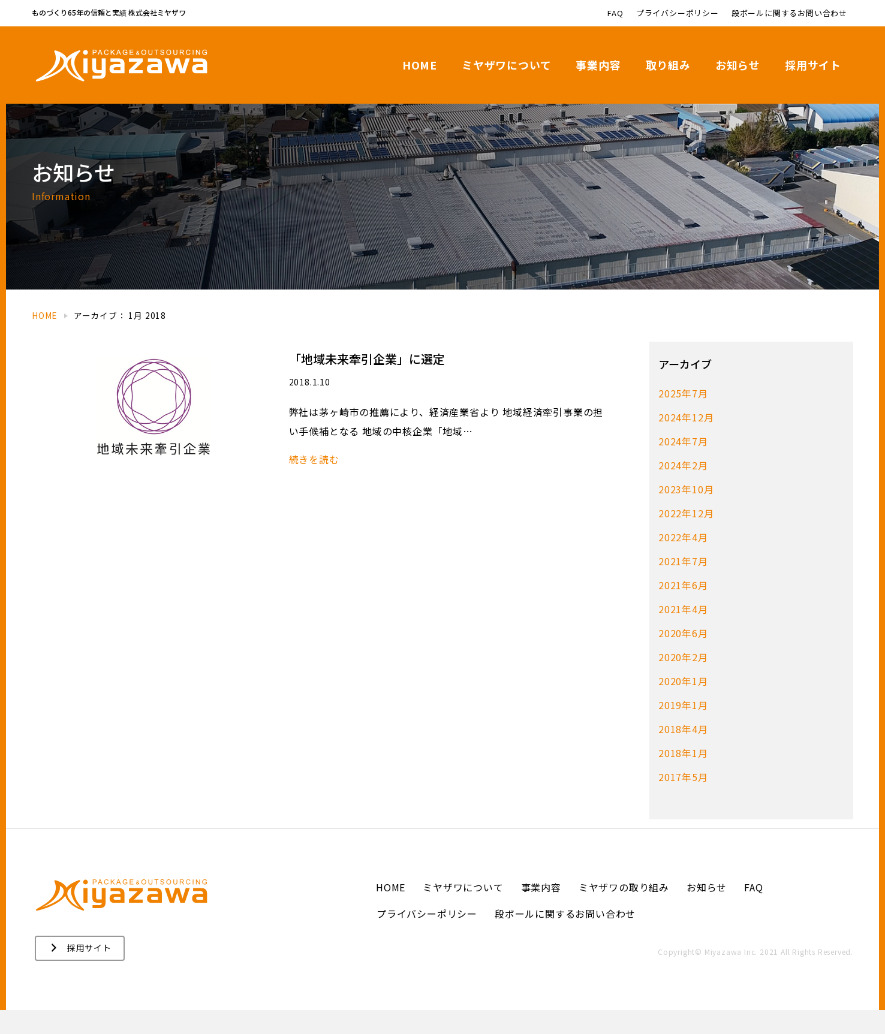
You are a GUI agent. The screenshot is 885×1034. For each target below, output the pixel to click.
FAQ (753, 911)
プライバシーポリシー (427, 937)
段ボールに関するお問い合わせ (565, 937)
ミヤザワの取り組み (624, 911)
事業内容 (541, 911)
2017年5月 (683, 801)
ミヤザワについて (463, 911)
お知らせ (707, 911)
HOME (390, 911)
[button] (80, 972)
